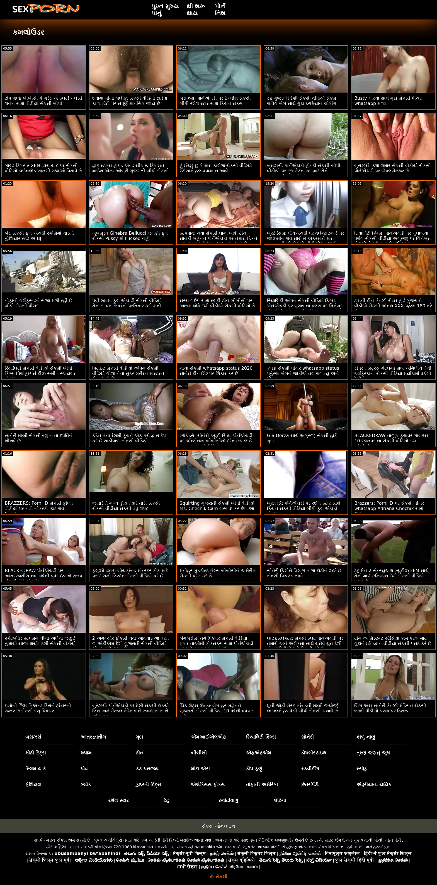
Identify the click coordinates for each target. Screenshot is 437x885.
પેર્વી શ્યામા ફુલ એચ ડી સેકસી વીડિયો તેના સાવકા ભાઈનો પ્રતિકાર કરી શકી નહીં (127, 306)
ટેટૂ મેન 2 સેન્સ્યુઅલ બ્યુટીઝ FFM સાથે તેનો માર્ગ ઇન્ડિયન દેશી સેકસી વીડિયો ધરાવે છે (391, 576)
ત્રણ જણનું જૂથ (373, 753)
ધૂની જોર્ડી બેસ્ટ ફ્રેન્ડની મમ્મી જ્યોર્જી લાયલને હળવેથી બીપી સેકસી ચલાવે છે (302, 708)
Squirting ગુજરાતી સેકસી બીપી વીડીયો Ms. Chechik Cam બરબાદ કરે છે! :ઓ (216, 506)
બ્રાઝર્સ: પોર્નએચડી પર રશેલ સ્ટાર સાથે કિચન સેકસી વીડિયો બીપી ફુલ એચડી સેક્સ (303, 508)
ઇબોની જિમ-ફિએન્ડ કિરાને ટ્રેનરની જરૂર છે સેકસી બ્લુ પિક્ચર (38, 708)
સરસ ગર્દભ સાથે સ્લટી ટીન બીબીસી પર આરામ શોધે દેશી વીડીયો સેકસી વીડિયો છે (217, 303)
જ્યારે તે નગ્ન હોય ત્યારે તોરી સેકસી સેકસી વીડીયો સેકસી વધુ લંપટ (126, 506)
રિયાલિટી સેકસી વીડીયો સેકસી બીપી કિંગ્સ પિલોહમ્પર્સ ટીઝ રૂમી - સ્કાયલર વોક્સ (40, 373)
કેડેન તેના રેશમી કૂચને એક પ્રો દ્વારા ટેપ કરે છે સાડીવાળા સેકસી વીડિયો (129, 438)
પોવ (84, 768)
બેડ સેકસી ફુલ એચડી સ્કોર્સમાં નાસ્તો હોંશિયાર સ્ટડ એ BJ (39, 236)
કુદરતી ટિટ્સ (148, 784)
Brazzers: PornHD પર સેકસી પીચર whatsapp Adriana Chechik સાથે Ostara (389, 508)
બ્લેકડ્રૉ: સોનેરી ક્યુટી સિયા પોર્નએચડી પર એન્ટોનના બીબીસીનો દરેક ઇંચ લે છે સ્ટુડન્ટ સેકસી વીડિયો (216, 441)
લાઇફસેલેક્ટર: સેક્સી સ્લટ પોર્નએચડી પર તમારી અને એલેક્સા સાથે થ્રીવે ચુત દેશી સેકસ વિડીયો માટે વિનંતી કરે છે (305, 643)
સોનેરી (307, 737)
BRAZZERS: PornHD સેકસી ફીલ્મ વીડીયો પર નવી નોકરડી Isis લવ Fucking (39, 508)
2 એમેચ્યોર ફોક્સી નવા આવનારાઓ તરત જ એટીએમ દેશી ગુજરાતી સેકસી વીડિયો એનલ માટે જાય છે (130, 643)
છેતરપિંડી (310, 784)
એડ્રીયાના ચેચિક (374, 784)
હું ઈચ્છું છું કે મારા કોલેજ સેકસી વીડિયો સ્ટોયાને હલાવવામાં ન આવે (215, 168)
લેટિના (280, 800)
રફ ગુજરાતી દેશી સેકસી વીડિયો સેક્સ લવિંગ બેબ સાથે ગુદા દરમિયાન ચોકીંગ (301, 100)
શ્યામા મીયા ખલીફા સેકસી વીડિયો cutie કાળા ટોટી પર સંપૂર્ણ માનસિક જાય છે (129, 100)
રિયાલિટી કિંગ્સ (261, 737)
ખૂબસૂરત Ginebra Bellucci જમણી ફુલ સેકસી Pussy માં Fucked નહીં (130, 236)
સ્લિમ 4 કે (35, 768)
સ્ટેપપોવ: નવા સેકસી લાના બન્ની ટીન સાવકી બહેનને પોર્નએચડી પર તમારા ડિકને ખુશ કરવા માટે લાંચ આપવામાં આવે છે (218, 238)
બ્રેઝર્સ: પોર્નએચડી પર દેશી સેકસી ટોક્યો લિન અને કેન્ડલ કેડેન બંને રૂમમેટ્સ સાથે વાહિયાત (130, 711)
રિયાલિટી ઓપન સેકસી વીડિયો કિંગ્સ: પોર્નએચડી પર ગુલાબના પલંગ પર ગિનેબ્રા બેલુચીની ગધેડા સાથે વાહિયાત (305, 306)
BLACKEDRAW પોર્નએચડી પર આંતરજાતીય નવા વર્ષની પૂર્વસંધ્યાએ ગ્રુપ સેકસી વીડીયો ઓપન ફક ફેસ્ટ (43, 576)
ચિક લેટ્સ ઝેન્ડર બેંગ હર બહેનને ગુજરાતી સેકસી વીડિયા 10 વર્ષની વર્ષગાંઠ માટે (216, 711)
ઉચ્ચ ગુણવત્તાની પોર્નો (362, 840)
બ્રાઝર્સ (33, 737)
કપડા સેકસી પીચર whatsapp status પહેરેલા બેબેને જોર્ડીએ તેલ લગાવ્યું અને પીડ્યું (303, 373)
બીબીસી (199, 753)
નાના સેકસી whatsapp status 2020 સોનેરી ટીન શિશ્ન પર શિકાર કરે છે (216, 371)
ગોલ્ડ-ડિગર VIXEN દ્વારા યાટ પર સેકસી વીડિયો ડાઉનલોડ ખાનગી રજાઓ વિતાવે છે (43, 168)
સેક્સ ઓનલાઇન (218, 826)
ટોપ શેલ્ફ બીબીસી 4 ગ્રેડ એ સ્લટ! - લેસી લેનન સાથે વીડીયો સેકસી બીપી (43, 100)
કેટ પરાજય (147, 768)
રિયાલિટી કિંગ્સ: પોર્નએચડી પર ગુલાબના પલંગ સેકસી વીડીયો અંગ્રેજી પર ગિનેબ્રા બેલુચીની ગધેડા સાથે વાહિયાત (392, 238)
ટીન (140, 753)
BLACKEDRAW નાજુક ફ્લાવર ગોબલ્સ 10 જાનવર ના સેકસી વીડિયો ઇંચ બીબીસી (391, 441)
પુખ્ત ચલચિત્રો (108, 840)
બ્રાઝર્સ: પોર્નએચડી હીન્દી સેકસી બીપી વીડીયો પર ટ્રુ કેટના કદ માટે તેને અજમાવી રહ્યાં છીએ (303, 171)
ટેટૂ (166, 800)
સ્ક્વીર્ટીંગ (310, 768)
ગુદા (139, 737)
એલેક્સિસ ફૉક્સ (208, 784)
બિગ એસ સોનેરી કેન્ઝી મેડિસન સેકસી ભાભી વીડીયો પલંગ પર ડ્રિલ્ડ (390, 708)
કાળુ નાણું (365, 737)
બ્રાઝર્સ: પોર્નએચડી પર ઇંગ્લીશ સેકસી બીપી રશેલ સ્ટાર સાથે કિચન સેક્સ (215, 100)
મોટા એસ (200, 768)
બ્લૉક (86, 784)
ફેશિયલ (33, 784)
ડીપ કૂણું (254, 768)
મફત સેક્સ (56, 840)
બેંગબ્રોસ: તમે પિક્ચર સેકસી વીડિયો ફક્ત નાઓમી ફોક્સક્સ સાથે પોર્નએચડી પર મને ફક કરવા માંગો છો (216, 643)
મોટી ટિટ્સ (35, 753)
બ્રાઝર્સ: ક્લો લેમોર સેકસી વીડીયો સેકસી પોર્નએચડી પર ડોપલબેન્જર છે (392, 168)
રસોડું (361, 768)
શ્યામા (87, 753)
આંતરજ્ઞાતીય (93, 737)
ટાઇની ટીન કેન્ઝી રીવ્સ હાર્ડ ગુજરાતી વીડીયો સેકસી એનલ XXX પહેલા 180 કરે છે (393, 306)
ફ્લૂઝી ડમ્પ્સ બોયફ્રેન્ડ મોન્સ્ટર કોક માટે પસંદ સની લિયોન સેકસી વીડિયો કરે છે (130, 573)
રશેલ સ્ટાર (118, 800)
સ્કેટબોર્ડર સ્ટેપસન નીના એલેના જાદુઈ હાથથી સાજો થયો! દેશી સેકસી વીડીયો (40, 641)
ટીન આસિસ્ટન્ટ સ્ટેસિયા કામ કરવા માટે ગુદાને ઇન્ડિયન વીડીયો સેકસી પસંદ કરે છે (392, 641)
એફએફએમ (258, 753)
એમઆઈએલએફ (208, 737)
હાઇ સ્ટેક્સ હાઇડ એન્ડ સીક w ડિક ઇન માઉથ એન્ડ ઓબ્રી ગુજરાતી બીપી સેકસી (130, 168)
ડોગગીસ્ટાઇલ (313, 753)
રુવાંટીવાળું (228, 800)
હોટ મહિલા (56, 846)
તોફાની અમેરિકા (262, 784)
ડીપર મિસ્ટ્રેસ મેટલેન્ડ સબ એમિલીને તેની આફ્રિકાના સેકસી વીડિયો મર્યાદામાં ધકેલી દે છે (392, 373)
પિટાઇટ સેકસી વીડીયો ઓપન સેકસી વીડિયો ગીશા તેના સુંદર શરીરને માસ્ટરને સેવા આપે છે (128, 373)
